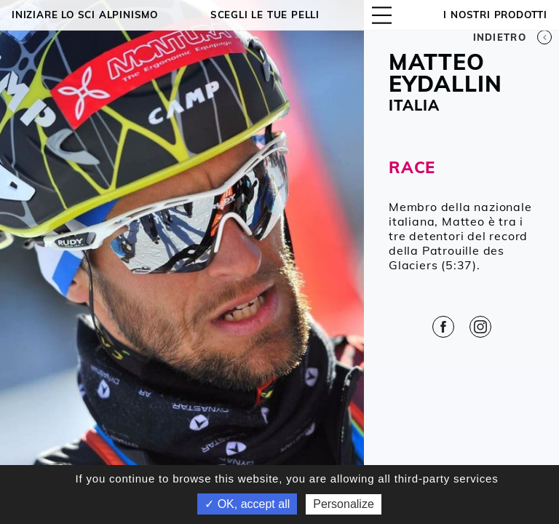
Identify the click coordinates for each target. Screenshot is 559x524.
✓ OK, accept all (247, 504)
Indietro (512, 37)
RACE (412, 167)
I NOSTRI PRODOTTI (495, 14)
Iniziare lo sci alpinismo (85, 14)
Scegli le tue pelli (265, 14)
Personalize (343, 504)
